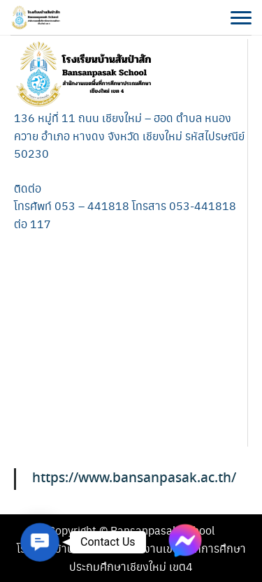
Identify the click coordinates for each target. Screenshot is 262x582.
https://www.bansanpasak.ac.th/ (134, 478)
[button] (39, 542)
